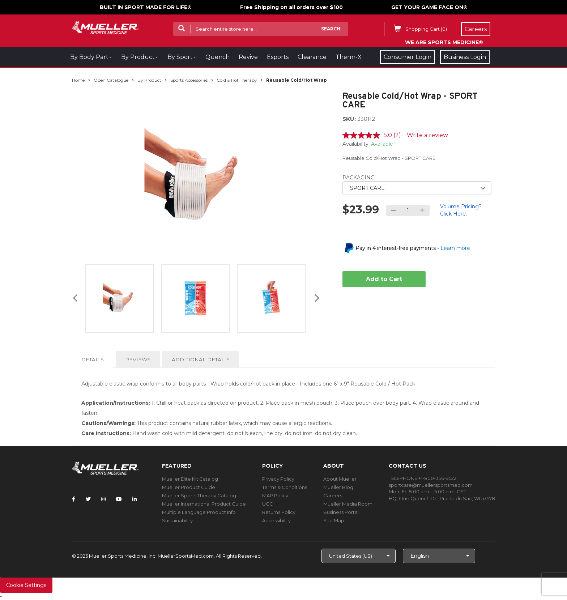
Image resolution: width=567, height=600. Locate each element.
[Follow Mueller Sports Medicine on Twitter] (88, 499)
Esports (278, 57)
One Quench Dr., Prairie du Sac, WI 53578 (447, 498)
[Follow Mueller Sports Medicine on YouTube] (119, 499)
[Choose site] (358, 556)
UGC (267, 504)
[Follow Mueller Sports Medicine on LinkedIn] (134, 499)
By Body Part (89, 57)
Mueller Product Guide (188, 487)
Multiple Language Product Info (199, 512)
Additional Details (201, 359)
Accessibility (276, 520)
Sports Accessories (189, 80)
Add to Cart (384, 279)
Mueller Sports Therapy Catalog (199, 495)
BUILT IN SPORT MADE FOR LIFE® (146, 7)
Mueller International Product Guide (204, 504)
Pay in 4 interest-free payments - (412, 248)
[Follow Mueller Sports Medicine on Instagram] (103, 499)
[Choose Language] (439, 556)
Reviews (137, 359)
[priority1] (417, 188)
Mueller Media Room (347, 504)
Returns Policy (278, 512)
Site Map (333, 520)
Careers (332, 495)
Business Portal (341, 512)
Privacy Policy (278, 479)
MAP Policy (275, 495)
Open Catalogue (111, 80)
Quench (217, 57)
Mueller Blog (338, 487)
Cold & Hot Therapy (237, 80)
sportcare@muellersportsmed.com (431, 485)
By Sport (180, 57)
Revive (248, 57)
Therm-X (349, 57)
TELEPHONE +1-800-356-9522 (422, 478)
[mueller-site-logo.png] (105, 27)
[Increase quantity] (422, 210)
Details (94, 362)
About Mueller (340, 479)
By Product (138, 57)
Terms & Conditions (284, 487)
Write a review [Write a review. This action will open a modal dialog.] (427, 135)
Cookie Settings (26, 585)
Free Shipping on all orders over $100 (291, 7)
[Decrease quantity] (393, 210)
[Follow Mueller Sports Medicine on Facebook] (73, 499)
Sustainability (177, 520)
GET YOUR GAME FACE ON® (429, 7)
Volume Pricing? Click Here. (461, 210)
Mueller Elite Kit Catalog (190, 479)
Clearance (312, 57)
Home (78, 80)
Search (330, 28)
